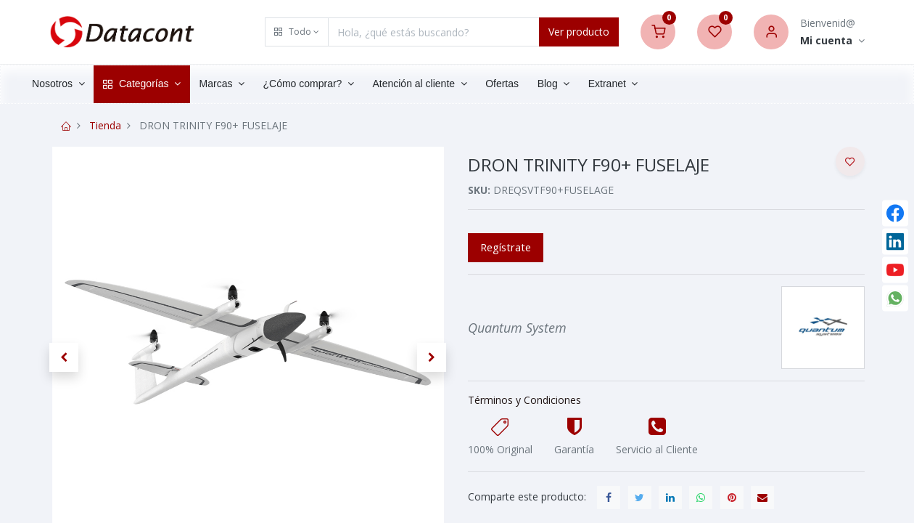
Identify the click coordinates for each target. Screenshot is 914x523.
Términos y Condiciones (524, 400)
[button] (297, 31)
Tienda (105, 125)
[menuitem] (529, 84)
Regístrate (505, 247)
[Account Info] (832, 41)
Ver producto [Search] (578, 31)
